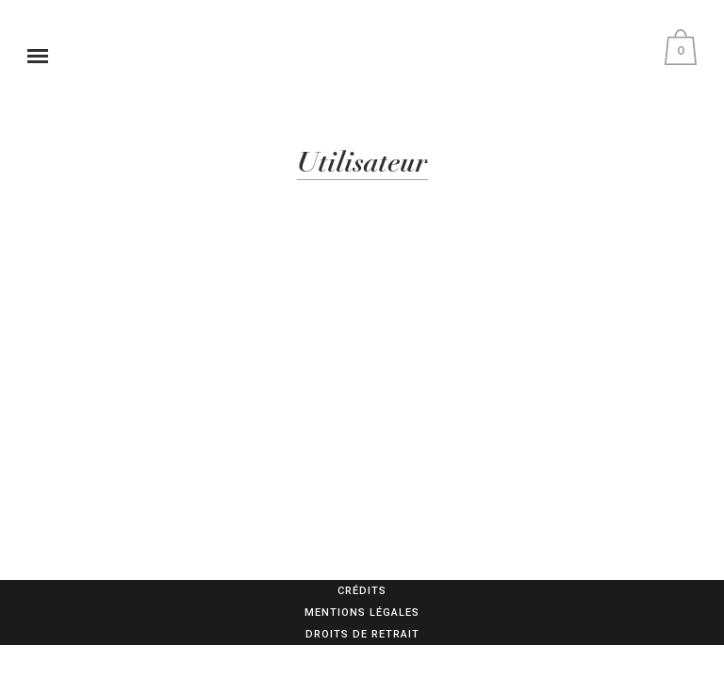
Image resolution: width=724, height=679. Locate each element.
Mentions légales (362, 612)
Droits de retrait (362, 634)
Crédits (362, 591)
